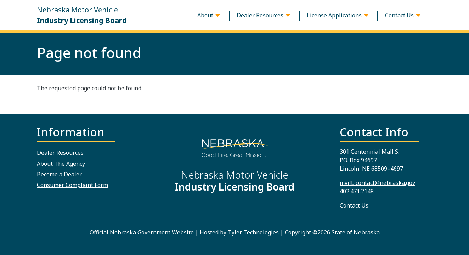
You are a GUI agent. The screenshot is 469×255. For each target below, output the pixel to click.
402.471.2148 (357, 191)
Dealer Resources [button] (260, 15)
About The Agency (61, 164)
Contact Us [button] (399, 15)
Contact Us (354, 205)
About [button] (205, 15)
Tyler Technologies (253, 232)
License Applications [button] (334, 15)
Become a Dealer (59, 174)
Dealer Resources (60, 153)
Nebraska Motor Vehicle (82, 15)
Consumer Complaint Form (72, 185)
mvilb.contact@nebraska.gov (377, 183)
